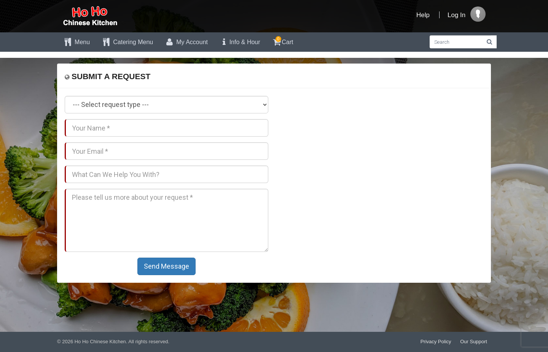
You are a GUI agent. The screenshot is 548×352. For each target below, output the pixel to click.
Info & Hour (239, 42)
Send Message (166, 266)
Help (423, 15)
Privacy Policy (436, 341)
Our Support (473, 341)
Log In (456, 15)
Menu (76, 42)
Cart (282, 41)
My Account (186, 42)
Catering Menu (127, 42)
